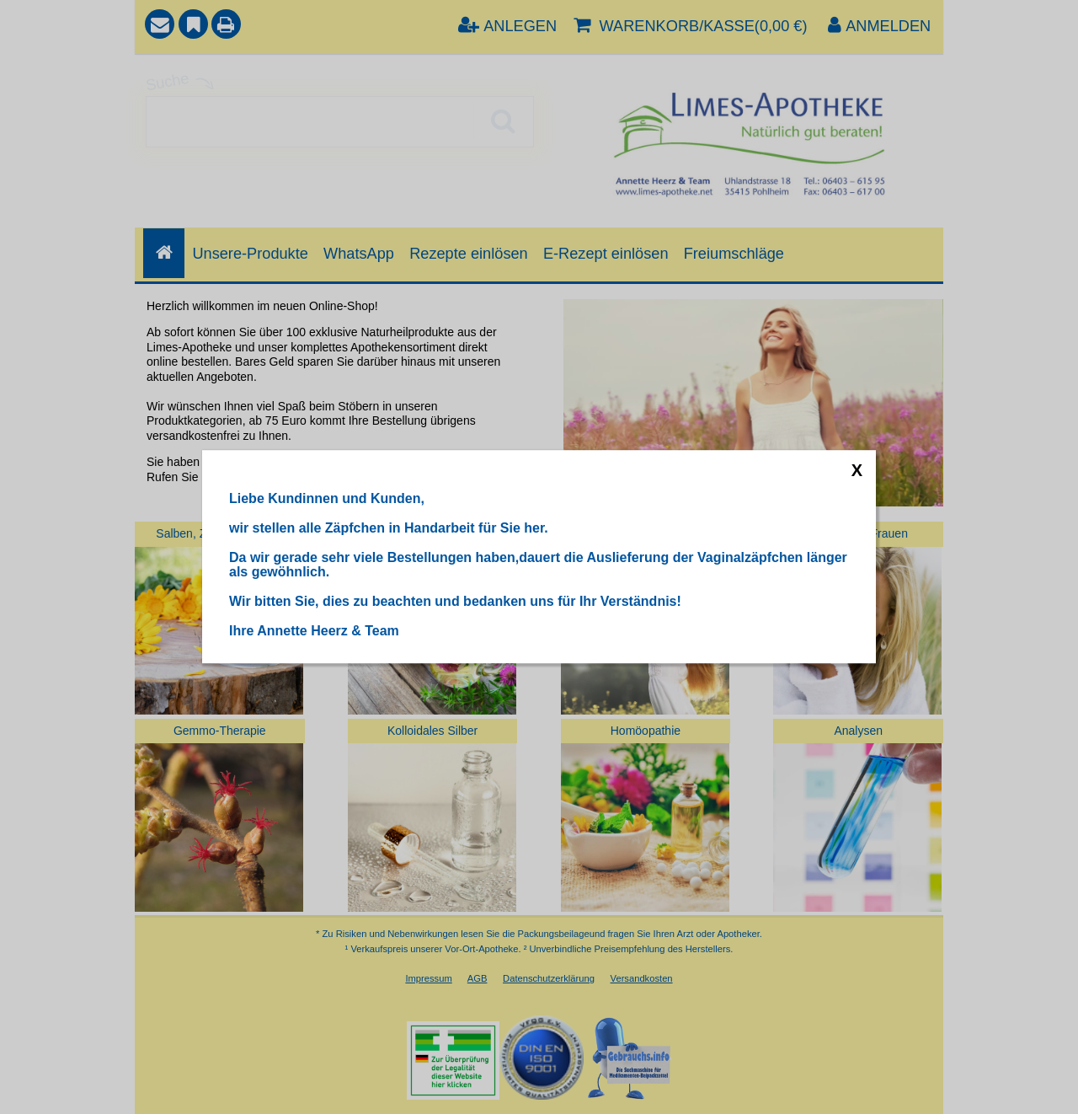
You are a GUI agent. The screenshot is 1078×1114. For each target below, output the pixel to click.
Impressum (428, 978)
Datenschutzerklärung (549, 978)
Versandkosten (642, 978)
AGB (477, 978)
